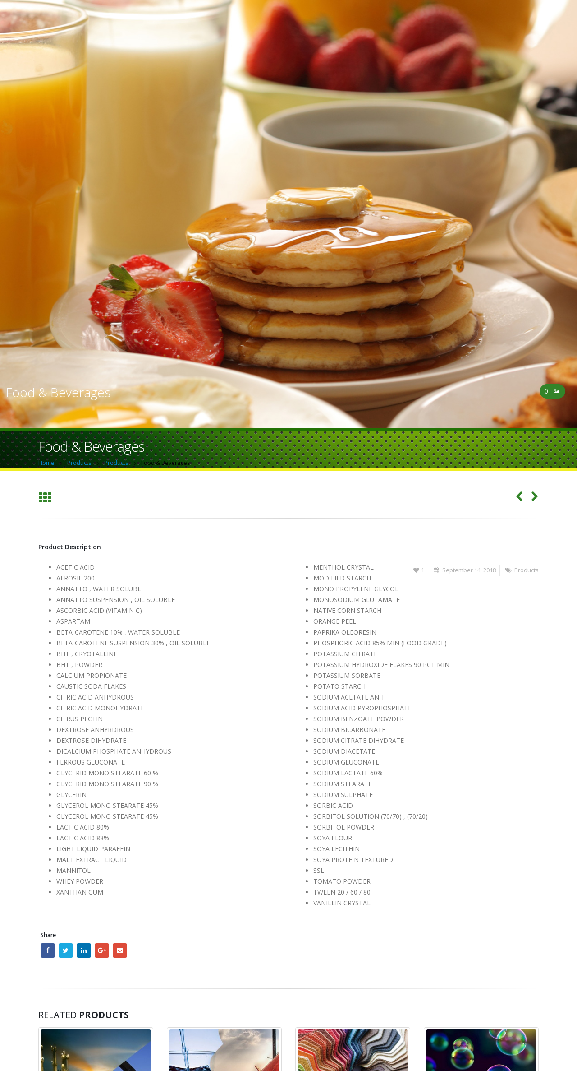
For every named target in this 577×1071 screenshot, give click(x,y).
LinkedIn (84, 950)
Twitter (66, 950)
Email (120, 950)
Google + (102, 950)
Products (526, 570)
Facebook (48, 950)
